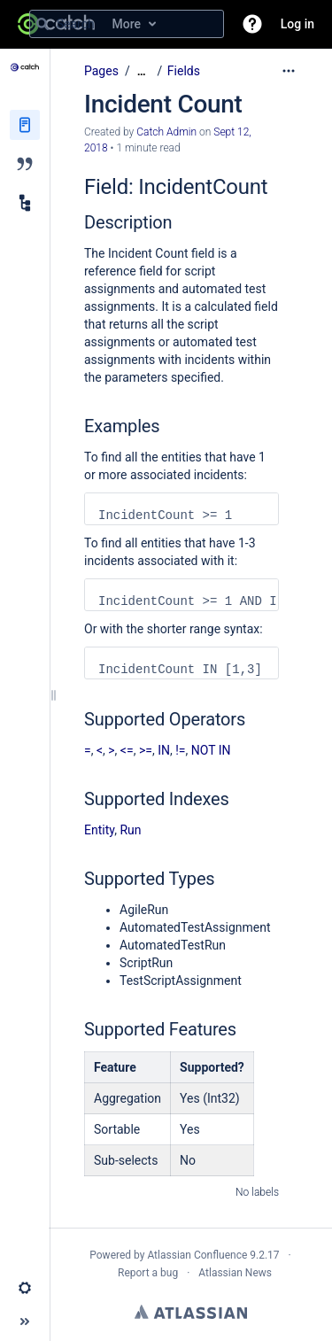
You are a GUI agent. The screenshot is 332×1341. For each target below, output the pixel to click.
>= (145, 750)
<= (127, 750)
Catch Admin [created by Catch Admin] (166, 132)
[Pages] (25, 125)
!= (180, 750)
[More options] (288, 71)
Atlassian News (235, 1273)
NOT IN (211, 750)
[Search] (42, 24)
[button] (252, 24)
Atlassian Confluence (197, 1255)
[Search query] (126, 24)
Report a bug (148, 1273)
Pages (101, 71)
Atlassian (191, 1311)
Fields (183, 71)
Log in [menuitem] (297, 24)
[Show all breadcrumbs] (141, 71)
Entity (99, 830)
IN (164, 750)
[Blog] (25, 164)
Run (130, 830)
